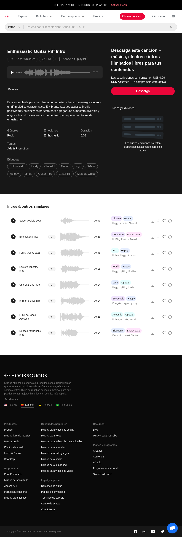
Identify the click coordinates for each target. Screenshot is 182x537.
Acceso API (10, 486)
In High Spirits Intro (30, 300)
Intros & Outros (12, 453)
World (116, 266)
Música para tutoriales (53, 447)
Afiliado (97, 462)
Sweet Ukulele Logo (30, 220)
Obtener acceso (132, 16)
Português (64, 405)
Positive (125, 239)
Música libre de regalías (17, 435)
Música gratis (11, 441)
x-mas (91, 166)
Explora (23, 16)
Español (27, 404)
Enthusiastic (51, 135)
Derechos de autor (51, 486)
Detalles (13, 89)
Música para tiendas (15, 497)
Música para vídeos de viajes (57, 470)
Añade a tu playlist (72, 59)
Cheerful (133, 223)
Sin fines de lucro (102, 474)
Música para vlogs (51, 435)
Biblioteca (44, 16)
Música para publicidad (54, 465)
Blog (95, 429)
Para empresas (73, 16)
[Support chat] (172, 528)
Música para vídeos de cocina (57, 429)
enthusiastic (17, 166)
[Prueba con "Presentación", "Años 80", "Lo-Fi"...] (95, 27)
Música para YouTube (105, 435)
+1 (52, 237)
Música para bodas (51, 459)
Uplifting (116, 239)
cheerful (49, 166)
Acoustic (123, 223)
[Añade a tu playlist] (170, 221)
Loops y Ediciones (123, 108)
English (10, 405)
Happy (127, 218)
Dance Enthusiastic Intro (30, 333)
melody (14, 173)
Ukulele (117, 218)
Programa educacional (105, 468)
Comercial (98, 456)
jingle (28, 173)
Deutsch (45, 405)
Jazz (115, 250)
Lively (131, 287)
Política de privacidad (53, 491)
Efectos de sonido (14, 447)
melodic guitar (86, 173)
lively (34, 166)
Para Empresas (12, 474)
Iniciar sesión (158, 16)
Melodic (133, 319)
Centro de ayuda (50, 503)
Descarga (143, 91)
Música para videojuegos (55, 453)
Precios (98, 16)
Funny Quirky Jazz (29, 252)
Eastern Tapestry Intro (28, 268)
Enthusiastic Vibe (28, 236)
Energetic (116, 303)
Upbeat (115, 255)
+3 (52, 269)
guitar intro (45, 173)
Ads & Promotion (18, 148)
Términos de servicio (52, 497)
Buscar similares (22, 59)
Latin (115, 282)
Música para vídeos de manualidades (61, 441)
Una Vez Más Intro (29, 284)
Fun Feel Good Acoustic (27, 317)
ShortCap (9, 459)
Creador (97, 450)
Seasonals (118, 298)
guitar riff (64, 173)
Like (46, 59)
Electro (134, 335)
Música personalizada (16, 480)
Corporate (118, 234)
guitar (65, 166)
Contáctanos (48, 509)
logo (78, 166)
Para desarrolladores (15, 491)
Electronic (118, 330)
